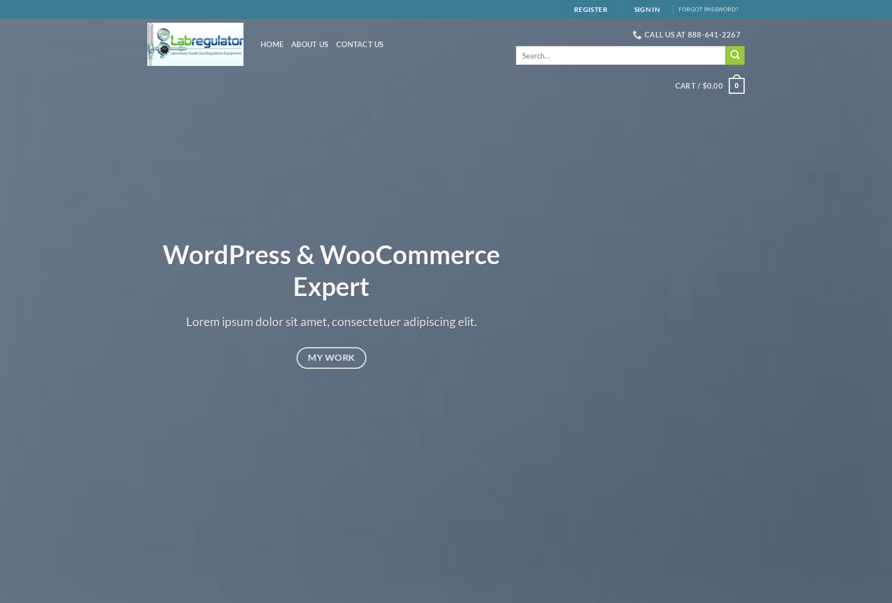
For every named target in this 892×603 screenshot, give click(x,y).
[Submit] (735, 55)
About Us (309, 44)
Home (272, 44)
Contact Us (360, 44)
